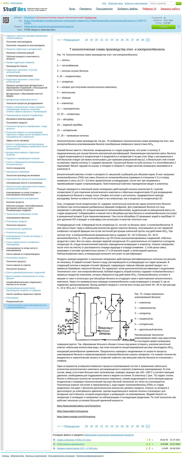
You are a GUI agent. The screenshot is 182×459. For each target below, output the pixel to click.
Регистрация (16, 3)
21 (101, 39)
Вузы (72, 8)
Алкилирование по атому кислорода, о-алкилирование (24, 61)
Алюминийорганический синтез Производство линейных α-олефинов (23, 113)
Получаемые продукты (16, 45)
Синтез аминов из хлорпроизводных (23, 78)
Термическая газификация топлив (22, 38)
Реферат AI (149, 8)
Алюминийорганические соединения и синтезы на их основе (24, 107)
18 (86, 39)
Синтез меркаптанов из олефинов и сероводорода (22, 67)
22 (106, 39)
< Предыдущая (71, 39)
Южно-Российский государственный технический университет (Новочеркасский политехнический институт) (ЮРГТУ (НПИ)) (85, 21)
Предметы (85, 8)
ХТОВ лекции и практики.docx (70, 444)
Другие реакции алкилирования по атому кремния (25, 101)
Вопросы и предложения (136, 3)
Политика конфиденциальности (90, 456)
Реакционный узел (14, 125)
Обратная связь (115, 3)
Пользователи (104, 8)
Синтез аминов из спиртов (18, 89)
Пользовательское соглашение (61, 456)
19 (91, 39)
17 (147, 448)
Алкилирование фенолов (17, 42)
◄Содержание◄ (2, 84)
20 (96, 39)
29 (142, 39)
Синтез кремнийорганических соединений (25, 96)
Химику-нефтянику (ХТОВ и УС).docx (74, 440)
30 (147, 39)
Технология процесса (16, 49)
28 (137, 39)
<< (58, 39)
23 (111, 39)
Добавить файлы (127, 8)
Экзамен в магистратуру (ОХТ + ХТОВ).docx (77, 448)
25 (122, 39)
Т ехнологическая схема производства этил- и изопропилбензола (26, 130)
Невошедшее (12, 122)
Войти (6, 3)
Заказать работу (170, 8)
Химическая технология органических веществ (49, 26)
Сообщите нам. (91, 17)
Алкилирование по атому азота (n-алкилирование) (22, 73)
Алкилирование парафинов (19, 53)
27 (132, 39)
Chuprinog (29, 17)
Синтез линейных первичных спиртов (23, 118)
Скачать (163, 27)
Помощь (5, 456)
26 (127, 39)
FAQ (104, 3)
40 (147, 444)
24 (117, 39)
